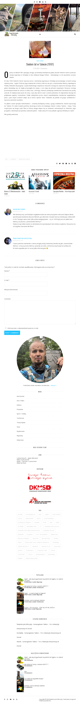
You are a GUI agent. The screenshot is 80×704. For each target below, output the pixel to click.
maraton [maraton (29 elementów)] (54, 534)
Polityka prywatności (45, 701)
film (6, 159)
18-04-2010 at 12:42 (18, 240)
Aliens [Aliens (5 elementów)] (20, 514)
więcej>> (54, 385)
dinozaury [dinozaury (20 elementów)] (29, 518)
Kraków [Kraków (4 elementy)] (21, 534)
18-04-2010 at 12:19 (18, 211)
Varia (18, 427)
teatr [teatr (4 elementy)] (53, 550)
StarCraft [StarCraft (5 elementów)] (30, 550)
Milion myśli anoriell (23, 460)
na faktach (13, 159)
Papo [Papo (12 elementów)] (20, 542)
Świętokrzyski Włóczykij (22, 238)
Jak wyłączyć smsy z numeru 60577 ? (36, 586)
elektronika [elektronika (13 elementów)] (49, 518)
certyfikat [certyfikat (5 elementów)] (57, 514)
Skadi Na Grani (21, 463)
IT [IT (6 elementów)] (40, 526)
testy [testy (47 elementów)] (30, 554)
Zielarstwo (20, 440)
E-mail (6, 280)
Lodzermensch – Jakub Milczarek (27, 458)
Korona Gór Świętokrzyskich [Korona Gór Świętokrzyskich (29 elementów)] (29, 530)
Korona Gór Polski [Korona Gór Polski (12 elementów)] (52, 526)
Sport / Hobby (21, 414)
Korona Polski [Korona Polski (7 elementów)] (48, 530)
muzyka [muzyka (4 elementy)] (35, 538)
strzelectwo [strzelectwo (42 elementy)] (42, 550)
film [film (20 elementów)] (44, 522)
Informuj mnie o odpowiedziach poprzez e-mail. (21, 328)
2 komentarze (43, 68)
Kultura (40, 61)
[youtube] (40, 2)
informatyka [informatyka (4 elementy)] (31, 526)
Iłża (25, 671)
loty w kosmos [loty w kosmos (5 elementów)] (42, 534)
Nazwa (7, 271)
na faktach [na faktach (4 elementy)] (46, 538)
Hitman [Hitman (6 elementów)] (20, 526)
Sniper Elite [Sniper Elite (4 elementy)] (46, 546)
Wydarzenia (20, 431)
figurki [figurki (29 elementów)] (37, 522)
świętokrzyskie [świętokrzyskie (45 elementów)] (32, 558)
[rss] (45, 2)
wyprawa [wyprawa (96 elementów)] (51, 554)
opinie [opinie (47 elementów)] (56, 538)
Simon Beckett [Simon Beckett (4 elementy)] (23, 546)
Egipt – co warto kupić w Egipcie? (35, 593)
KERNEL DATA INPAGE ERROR (34, 600)
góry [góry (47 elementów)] (58, 522)
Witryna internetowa (11, 289)
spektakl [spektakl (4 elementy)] (57, 546)
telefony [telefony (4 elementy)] (21, 554)
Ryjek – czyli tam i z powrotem (27, 461)
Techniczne (20, 418)
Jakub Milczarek (19, 209)
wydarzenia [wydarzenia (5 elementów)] (40, 554)
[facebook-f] (34, 2)
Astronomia (20, 396)
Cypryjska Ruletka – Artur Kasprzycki (64, 191)
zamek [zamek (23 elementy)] (20, 558)
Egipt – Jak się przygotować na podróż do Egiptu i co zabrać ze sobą (43, 580)
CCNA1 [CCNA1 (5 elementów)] (47, 514)
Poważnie (20, 409)
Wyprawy (20, 436)
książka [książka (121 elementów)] (30, 534)
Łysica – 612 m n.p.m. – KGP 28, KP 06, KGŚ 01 (39, 607)
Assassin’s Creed (34, 191)
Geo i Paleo (20, 401)
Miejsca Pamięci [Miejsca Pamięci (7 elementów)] (23, 538)
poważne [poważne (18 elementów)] (56, 542)
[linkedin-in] (43, 2)
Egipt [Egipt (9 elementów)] (39, 518)
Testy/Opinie (21, 422)
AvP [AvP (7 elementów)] (40, 514)
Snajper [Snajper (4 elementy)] (35, 546)
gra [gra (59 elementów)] (51, 522)
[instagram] (37, 2)
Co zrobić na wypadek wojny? (33, 679)
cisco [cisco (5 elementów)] (20, 518)
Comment (7, 299)
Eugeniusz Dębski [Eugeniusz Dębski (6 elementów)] (24, 522)
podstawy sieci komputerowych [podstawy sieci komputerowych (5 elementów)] (37, 542)
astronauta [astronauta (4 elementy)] (30, 514)
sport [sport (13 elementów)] (20, 550)
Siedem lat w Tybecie (24, 159)
